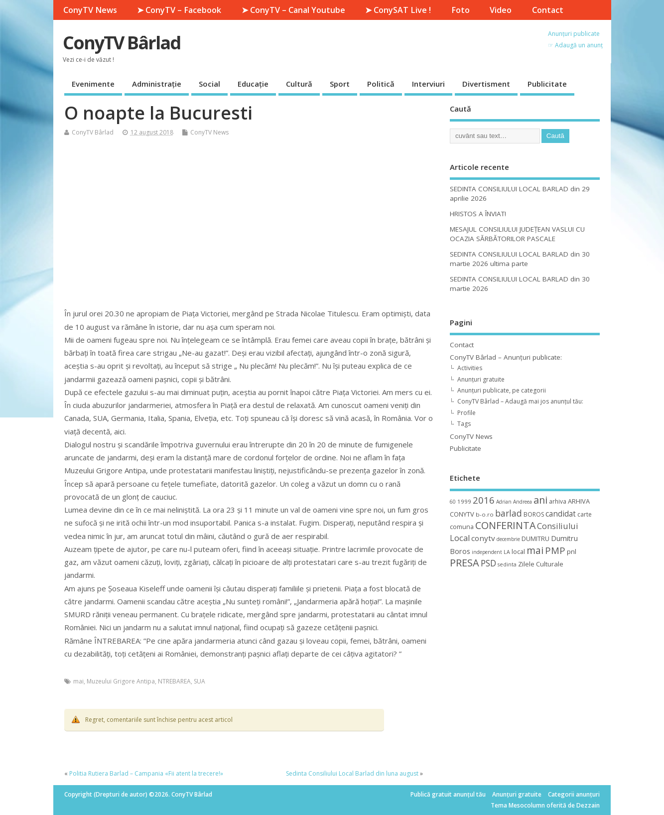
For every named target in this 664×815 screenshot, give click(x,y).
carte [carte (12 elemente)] (584, 514)
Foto (460, 9)
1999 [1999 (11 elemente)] (464, 501)
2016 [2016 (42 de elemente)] (484, 500)
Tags (464, 423)
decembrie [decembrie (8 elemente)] (508, 539)
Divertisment (486, 84)
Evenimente (93, 84)
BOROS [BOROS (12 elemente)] (534, 514)
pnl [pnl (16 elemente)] (571, 551)
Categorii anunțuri (574, 794)
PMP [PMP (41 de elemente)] (555, 550)
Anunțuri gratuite (481, 379)
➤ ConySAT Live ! (398, 9)
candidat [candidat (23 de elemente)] (560, 514)
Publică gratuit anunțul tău (448, 794)
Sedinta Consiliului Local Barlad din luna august (352, 773)
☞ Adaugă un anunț (575, 45)
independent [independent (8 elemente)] (487, 551)
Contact (547, 9)
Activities (469, 368)
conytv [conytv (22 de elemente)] (483, 538)
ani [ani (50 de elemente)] (540, 500)
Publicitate (547, 84)
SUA (199, 681)
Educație (253, 84)
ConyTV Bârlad (121, 42)
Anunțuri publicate (574, 33)
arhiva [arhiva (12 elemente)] (557, 501)
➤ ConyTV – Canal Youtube (293, 9)
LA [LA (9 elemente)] (507, 551)
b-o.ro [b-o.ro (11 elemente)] (485, 514)
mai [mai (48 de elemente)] (535, 550)
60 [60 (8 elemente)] (453, 501)
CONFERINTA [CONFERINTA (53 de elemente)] (505, 525)
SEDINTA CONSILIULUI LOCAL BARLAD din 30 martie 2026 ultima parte (520, 259)
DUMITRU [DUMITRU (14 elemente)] (535, 538)
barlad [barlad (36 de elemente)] (508, 513)
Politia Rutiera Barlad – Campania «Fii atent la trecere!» (146, 773)
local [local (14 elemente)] (518, 551)
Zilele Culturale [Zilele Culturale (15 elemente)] (540, 563)
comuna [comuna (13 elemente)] (462, 527)
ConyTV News (90, 9)
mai (78, 681)
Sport (340, 84)
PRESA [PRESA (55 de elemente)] (464, 562)
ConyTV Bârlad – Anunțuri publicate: (506, 357)
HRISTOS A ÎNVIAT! (478, 213)
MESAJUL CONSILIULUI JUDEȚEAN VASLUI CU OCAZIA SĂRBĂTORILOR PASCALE (517, 234)
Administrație (156, 84)
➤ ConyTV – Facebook (179, 9)
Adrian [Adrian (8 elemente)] (504, 501)
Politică (381, 84)
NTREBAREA (174, 681)
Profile (466, 412)
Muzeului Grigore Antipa (121, 681)
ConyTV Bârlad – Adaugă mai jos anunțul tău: (520, 401)
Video (501, 9)
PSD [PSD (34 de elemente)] (488, 563)
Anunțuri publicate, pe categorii (501, 390)
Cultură (299, 84)
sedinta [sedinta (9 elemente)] (507, 564)
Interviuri (428, 84)
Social (209, 84)
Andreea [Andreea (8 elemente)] (522, 501)
